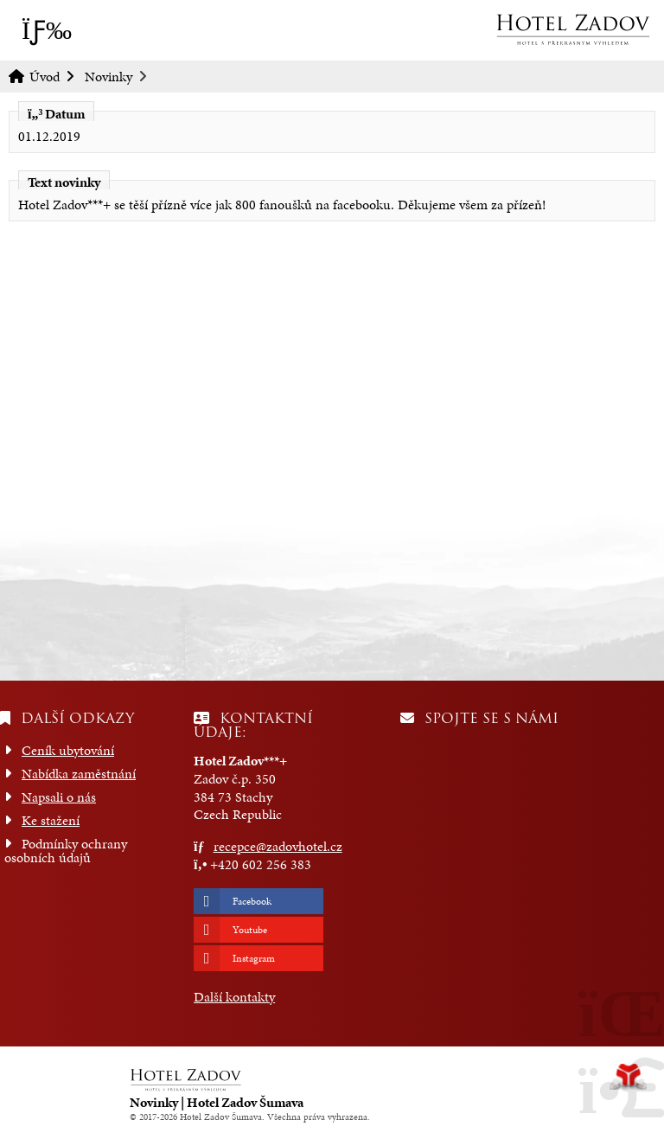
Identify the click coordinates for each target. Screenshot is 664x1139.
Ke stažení (51, 820)
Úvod (573, 29)
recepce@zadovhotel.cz (278, 846)
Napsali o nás (59, 797)
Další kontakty (234, 997)
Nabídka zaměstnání (79, 774)
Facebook (252, 901)
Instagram (254, 958)
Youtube (250, 930)
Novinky (108, 76)
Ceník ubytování (68, 750)
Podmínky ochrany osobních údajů (65, 850)
